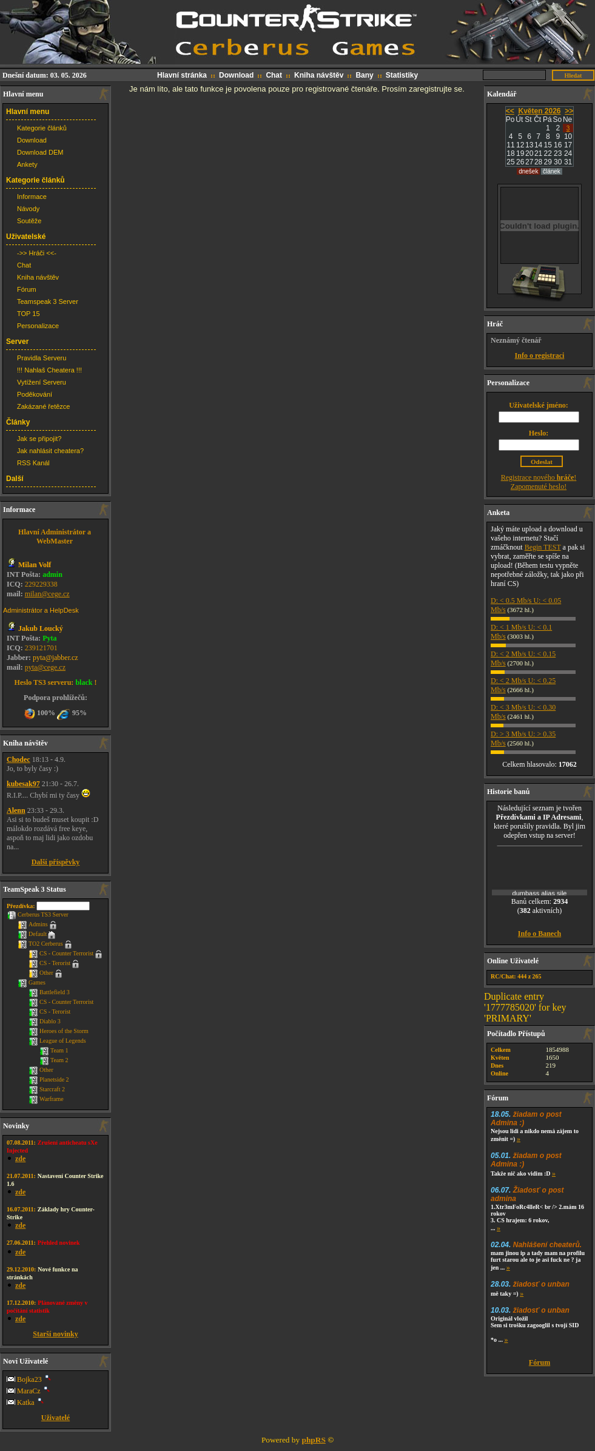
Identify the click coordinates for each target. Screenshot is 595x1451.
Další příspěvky (56, 862)
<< (510, 111)
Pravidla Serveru (41, 358)
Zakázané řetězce (43, 406)
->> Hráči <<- (36, 253)
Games (31, 982)
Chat (274, 75)
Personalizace (38, 325)
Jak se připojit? (39, 438)
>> (569, 111)
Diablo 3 (45, 1021)
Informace (32, 196)
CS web (297, 33)
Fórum (26, 289)
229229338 (41, 584)
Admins (33, 924)
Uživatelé (55, 1417)
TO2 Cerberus (40, 943)
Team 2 (54, 1060)
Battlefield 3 (49, 992)
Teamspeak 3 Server (47, 301)
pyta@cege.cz (45, 667)
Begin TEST (543, 547)
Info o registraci (540, 355)
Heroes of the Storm (59, 1031)
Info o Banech (539, 933)
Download (236, 75)
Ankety (27, 164)
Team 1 (54, 1050)
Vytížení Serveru (41, 382)
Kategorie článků (42, 128)
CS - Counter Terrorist (61, 953)
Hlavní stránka (182, 75)
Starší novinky (55, 1334)
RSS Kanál (33, 462)
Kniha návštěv (318, 75)
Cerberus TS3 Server (38, 914)
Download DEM (40, 152)
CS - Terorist (49, 963)
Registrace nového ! (539, 477)
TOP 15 (28, 313)
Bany (364, 75)
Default (32, 934)
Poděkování (34, 394)
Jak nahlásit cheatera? (50, 450)
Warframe (46, 1099)
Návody (28, 208)
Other (41, 972)
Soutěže (29, 220)
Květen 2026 (539, 111)
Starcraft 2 (47, 1089)
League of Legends (57, 1040)
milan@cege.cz (47, 594)
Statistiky (402, 75)
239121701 (41, 648)
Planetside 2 (49, 1079)
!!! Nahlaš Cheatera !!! (49, 370)
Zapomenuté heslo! (538, 486)
